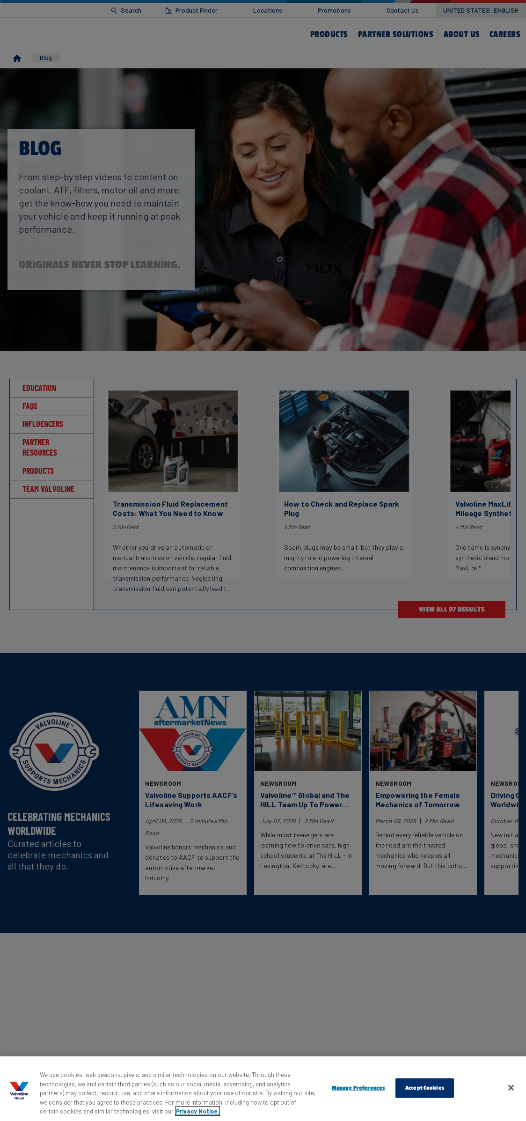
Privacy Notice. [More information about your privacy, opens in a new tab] (197, 1111)
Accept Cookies (424, 1087)
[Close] (511, 1087)
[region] (263, 1088)
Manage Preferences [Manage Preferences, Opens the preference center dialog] (358, 1087)
